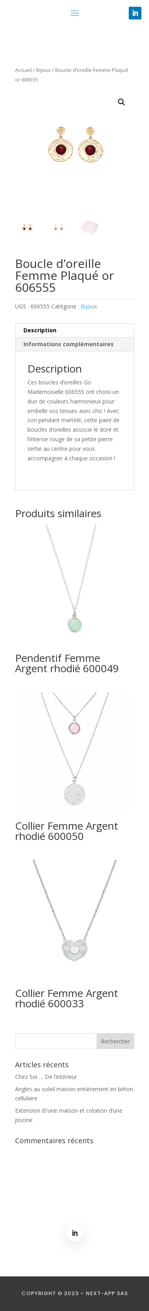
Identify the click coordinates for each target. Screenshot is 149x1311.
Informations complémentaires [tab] (68, 344)
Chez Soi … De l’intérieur (46, 1076)
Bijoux (43, 70)
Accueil (23, 70)
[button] (121, 102)
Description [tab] (39, 330)
